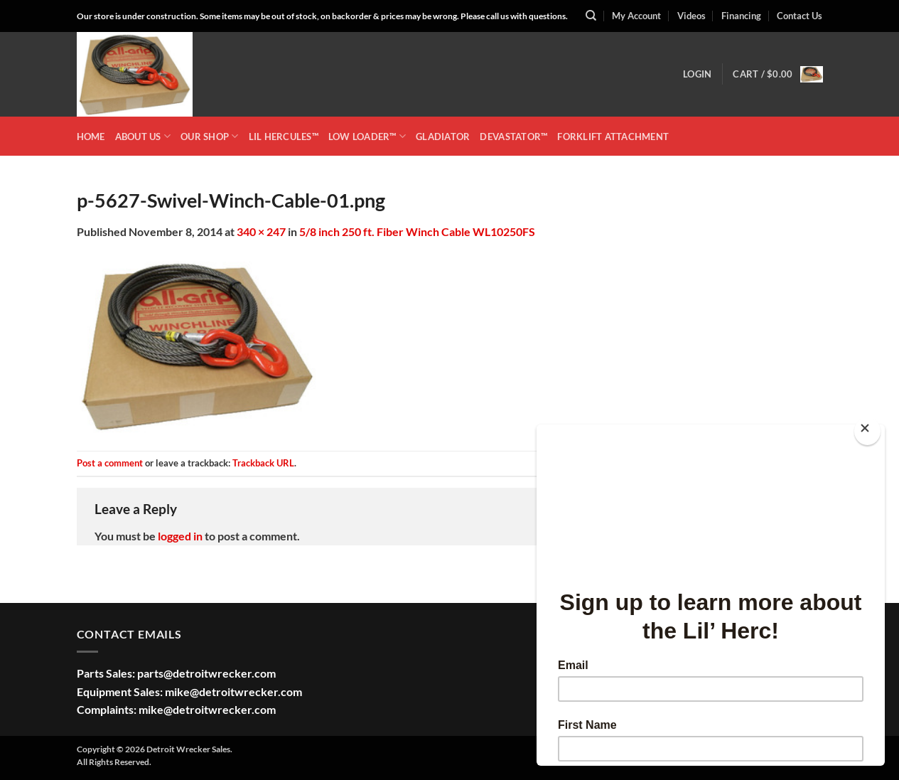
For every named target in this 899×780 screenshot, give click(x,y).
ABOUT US (143, 136)
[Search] (591, 16)
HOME (91, 136)
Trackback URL (263, 463)
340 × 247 (261, 231)
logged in (180, 536)
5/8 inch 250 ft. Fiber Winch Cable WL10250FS (417, 231)
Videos (691, 15)
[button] (697, 74)
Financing (741, 15)
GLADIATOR (443, 136)
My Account (636, 15)
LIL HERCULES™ (283, 136)
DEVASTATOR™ (513, 136)
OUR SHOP (210, 136)
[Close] (867, 431)
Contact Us (799, 15)
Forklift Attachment (613, 136)
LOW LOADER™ (367, 136)
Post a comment (110, 463)
